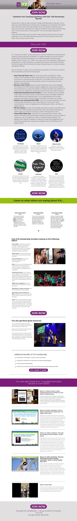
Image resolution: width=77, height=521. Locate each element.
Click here (42, 491)
